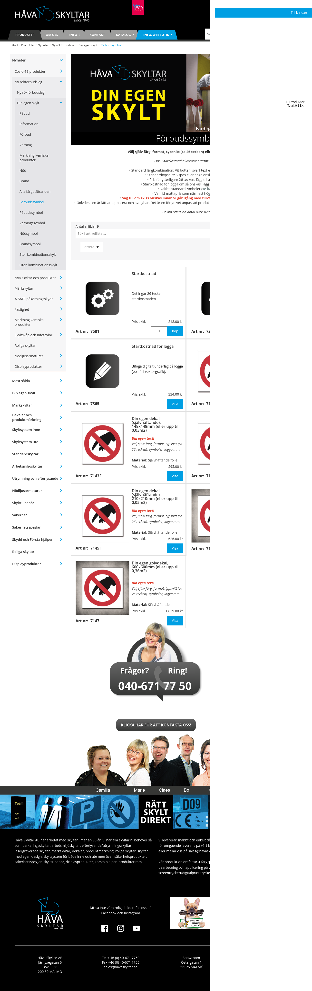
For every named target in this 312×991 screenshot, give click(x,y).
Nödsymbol (29, 233)
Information (29, 124)
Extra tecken (259, 273)
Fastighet (22, 309)
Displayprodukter (28, 366)
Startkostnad (144, 273)
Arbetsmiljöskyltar (27, 466)
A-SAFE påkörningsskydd (34, 298)
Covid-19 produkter (30, 71)
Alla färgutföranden (35, 191)
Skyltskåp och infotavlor (33, 335)
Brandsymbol (30, 244)
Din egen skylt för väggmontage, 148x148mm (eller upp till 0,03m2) (273, 350)
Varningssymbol (32, 223)
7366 (221, 179)
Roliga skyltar (25, 345)
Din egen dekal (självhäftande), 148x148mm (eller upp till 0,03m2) (156, 424)
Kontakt (97, 34)
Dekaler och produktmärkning (26, 417)
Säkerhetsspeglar (26, 527)
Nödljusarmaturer (29, 356)
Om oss (52, 34)
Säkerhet (19, 515)
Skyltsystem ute (25, 441)
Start (14, 45)
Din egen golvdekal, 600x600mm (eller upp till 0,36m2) (156, 566)
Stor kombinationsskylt (38, 254)
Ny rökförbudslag (63, 45)
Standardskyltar (25, 454)
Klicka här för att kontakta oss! (156, 725)
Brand (24, 181)
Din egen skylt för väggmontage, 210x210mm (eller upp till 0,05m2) (273, 422)
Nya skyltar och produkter (35, 278)
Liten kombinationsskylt (38, 265)
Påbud (25, 113)
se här (207, 188)
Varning (26, 145)
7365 (227, 184)
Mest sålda (21, 380)
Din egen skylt (88, 45)
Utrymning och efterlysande (35, 478)
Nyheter (43, 45)
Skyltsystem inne (26, 429)
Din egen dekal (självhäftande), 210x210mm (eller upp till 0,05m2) (156, 496)
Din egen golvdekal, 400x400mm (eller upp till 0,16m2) (271, 494)
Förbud (25, 134)
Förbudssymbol (32, 202)
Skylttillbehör (23, 503)
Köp (175, 331)
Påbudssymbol (31, 212)
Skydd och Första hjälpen (32, 539)
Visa (175, 403)
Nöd (23, 170)
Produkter (25, 34)
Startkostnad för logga (153, 346)
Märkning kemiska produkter (34, 157)
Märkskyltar (24, 288)
